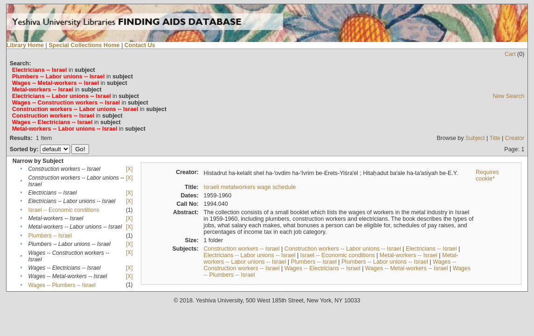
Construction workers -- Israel (242, 248)
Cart (510, 54)
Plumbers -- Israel (50, 235)
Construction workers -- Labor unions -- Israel (342, 248)
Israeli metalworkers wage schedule (250, 187)
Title (495, 138)
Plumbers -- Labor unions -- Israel (384, 262)
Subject (475, 138)
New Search (508, 96)
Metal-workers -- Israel (408, 255)
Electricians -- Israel (431, 248)
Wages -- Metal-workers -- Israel (406, 268)
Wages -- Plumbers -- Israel (62, 285)
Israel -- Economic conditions (63, 210)
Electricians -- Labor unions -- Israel (250, 255)
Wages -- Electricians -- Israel (322, 268)
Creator (515, 138)
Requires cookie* (487, 175)
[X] (129, 169)
